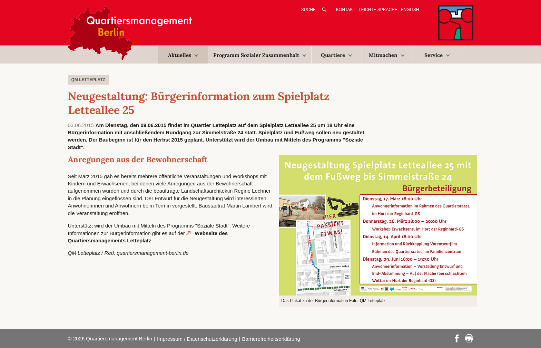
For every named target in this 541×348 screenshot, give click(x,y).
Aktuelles (183, 55)
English (410, 9)
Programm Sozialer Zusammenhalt (259, 55)
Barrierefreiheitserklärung (271, 339)
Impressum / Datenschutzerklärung (197, 339)
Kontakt (345, 9)
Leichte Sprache (378, 9)
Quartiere (336, 55)
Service (437, 55)
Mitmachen (386, 55)
